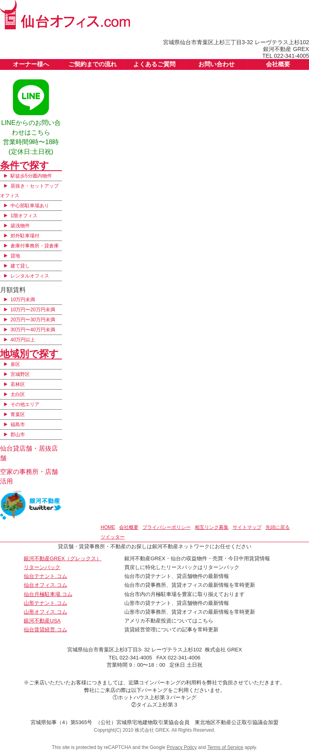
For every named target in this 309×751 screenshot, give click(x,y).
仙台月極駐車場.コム (48, 594)
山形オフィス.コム (45, 612)
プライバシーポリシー (166, 527)
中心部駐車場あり (29, 205)
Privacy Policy (182, 747)
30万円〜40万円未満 (32, 330)
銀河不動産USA (42, 621)
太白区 (17, 394)
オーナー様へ (31, 64)
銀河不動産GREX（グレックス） (62, 558)
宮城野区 (20, 374)
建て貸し (20, 266)
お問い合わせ (216, 64)
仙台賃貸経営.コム (45, 630)
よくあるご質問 (154, 64)
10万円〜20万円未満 (32, 309)
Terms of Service (225, 747)
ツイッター (113, 537)
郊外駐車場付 (24, 236)
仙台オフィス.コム (45, 585)
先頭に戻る (278, 527)
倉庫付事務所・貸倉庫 (34, 246)
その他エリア (24, 404)
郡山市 (17, 434)
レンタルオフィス (29, 276)
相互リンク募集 (212, 527)
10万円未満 (22, 299)
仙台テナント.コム (45, 576)
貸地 (15, 256)
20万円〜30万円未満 (32, 319)
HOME (108, 527)
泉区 (15, 364)
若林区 (17, 384)
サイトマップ (247, 527)
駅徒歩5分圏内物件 (31, 176)
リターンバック (42, 567)
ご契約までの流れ (92, 64)
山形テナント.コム (45, 603)
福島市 (17, 424)
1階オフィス (23, 215)
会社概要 (278, 64)
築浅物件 (20, 226)
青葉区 (17, 414)
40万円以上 (22, 340)
